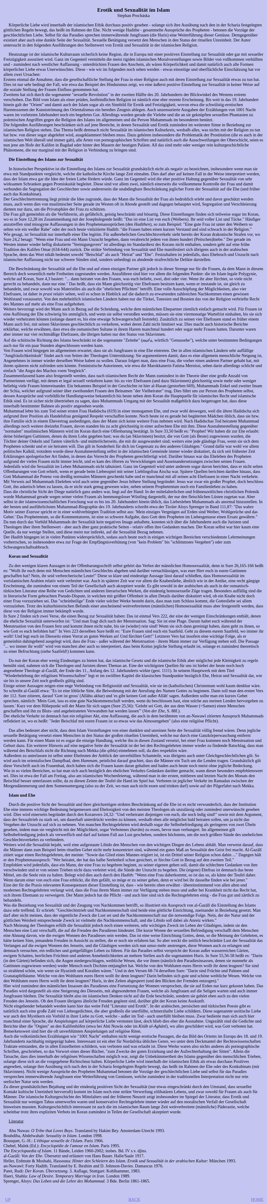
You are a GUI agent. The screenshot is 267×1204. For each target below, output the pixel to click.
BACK (134, 1199)
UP (8, 1199)
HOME (257, 1199)
